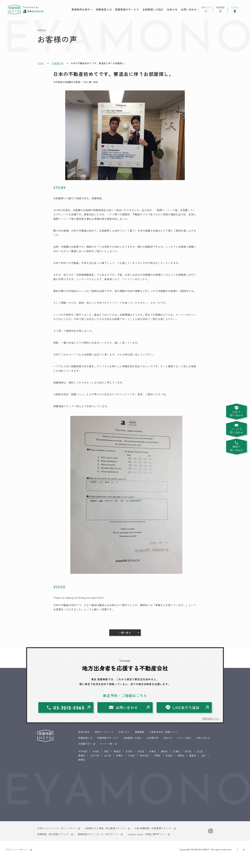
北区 (203, 755)
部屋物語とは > (211, 718)
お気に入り (124, 731)
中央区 (95, 751)
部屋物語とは (104, 9)
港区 (106, 751)
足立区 (199, 751)
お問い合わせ (189, 9)
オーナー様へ (107, 743)
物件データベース (104, 731)
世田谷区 (144, 755)
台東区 (152, 751)
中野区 (157, 755)
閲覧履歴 (139, 731)
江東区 (176, 751)
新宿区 (117, 751)
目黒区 (119, 755)
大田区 (131, 755)
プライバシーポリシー (17, 849)
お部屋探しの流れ (153, 9)
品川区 (107, 755)
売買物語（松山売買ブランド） (53, 834)
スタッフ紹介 (184, 737)
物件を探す (84, 731)
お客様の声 (152, 737)
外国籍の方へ (85, 743)
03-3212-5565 (69, 708)
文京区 (128, 751)
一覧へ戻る (125, 632)
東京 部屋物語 (14, 9)
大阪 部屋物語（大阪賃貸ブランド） (154, 828)
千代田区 (83, 751)
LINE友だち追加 (186, 707)
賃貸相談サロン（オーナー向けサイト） (99, 834)
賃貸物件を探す (80, 9)
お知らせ (172, 9)
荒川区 (188, 751)
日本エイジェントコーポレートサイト (57, 828)
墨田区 (164, 751)
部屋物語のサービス (127, 9)
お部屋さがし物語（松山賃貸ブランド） (106, 828)
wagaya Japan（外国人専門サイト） (147, 834)
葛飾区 (81, 755)
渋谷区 (140, 751)
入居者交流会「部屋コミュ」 (164, 731)
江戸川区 (94, 755)
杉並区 (169, 755)
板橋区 (81, 759)
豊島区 (192, 755)
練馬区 (180, 755)
